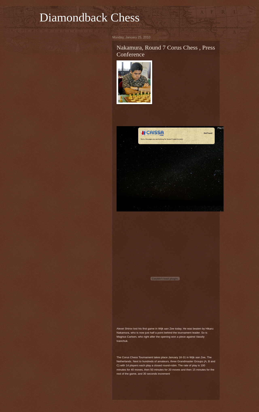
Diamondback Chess (89, 17)
